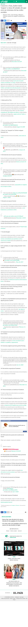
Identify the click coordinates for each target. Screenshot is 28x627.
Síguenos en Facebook (14, 1)
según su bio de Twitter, (19, 114)
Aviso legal (21, 597)
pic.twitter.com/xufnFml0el (9, 194)
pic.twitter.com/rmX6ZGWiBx (12, 260)
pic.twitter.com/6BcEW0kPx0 (10, 125)
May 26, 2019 (19, 262)
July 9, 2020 (15, 491)
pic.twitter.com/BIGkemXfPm (10, 490)
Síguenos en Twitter (16, 1)
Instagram (13, 505)
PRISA (14, 599)
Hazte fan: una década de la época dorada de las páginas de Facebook (13, 520)
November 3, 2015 (21, 218)
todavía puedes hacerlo (6, 502)
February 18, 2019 (16, 451)
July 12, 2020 (19, 365)
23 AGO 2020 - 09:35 (11, 42)
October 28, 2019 (7, 176)
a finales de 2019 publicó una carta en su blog (15, 405)
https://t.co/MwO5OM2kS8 (20, 192)
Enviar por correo (25, 20)
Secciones (26, 1)
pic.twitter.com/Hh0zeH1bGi (10, 325)
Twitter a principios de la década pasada (10, 87)
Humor (7, 531)
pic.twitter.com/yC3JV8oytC (16, 216)
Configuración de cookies (20, 598)
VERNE (14, 556)
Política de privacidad (5, 598)
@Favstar (6, 216)
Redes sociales (13, 531)
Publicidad (17, 597)
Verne (4, 1)
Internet (20, 531)
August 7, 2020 (6, 197)
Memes (14, 579)
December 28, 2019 (17, 61)
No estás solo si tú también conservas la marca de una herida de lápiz (14, 524)
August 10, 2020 (21, 126)
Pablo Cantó (3, 42)
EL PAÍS (18, 593)
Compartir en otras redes (8, 21)
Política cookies (12, 598)
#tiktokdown (10, 488)
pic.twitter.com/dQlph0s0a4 (13, 68)
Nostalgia (3, 4)
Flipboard (17, 505)
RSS (26, 598)
